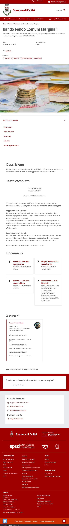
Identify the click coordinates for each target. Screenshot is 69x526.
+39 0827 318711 (7, 504)
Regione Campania (37, 1)
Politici (4, 470)
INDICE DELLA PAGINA (10, 120)
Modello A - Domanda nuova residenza (21, 281)
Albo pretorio (48, 474)
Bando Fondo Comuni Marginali (30, 24)
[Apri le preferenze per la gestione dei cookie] (5, 521)
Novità (10, 24)
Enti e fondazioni (7, 467)
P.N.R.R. (39, 507)
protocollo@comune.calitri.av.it (11, 510)
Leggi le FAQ (40, 498)
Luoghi (4, 476)
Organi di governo (8, 462)
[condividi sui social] (7, 50)
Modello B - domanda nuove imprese (21, 262)
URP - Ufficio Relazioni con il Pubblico (13, 512)
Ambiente (25, 484)
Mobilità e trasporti (27, 476)
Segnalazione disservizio (43, 501)
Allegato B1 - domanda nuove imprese (49, 262)
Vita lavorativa (26, 465)
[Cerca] (64, 10)
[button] (57, 2)
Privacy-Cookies (19, 521)
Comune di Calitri (24, 10)
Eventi (46, 465)
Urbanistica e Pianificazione (30, 470)
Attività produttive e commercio (31, 468)
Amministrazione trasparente (53, 476)
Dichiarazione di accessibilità (45, 504)
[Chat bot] (64, 521)
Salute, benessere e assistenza (30, 487)
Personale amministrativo (10, 473)
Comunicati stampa (50, 462)
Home (4, 24)
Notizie (16, 24)
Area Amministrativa (16, 323)
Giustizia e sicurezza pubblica (30, 479)
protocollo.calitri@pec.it (9, 507)
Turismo (24, 473)
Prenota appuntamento (43, 496)
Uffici (4, 465)
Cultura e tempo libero (28, 462)
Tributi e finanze (26, 482)
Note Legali (28, 521)
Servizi (24, 456)
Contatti (5, 492)
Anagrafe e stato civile (28, 459)
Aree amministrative (8, 459)
